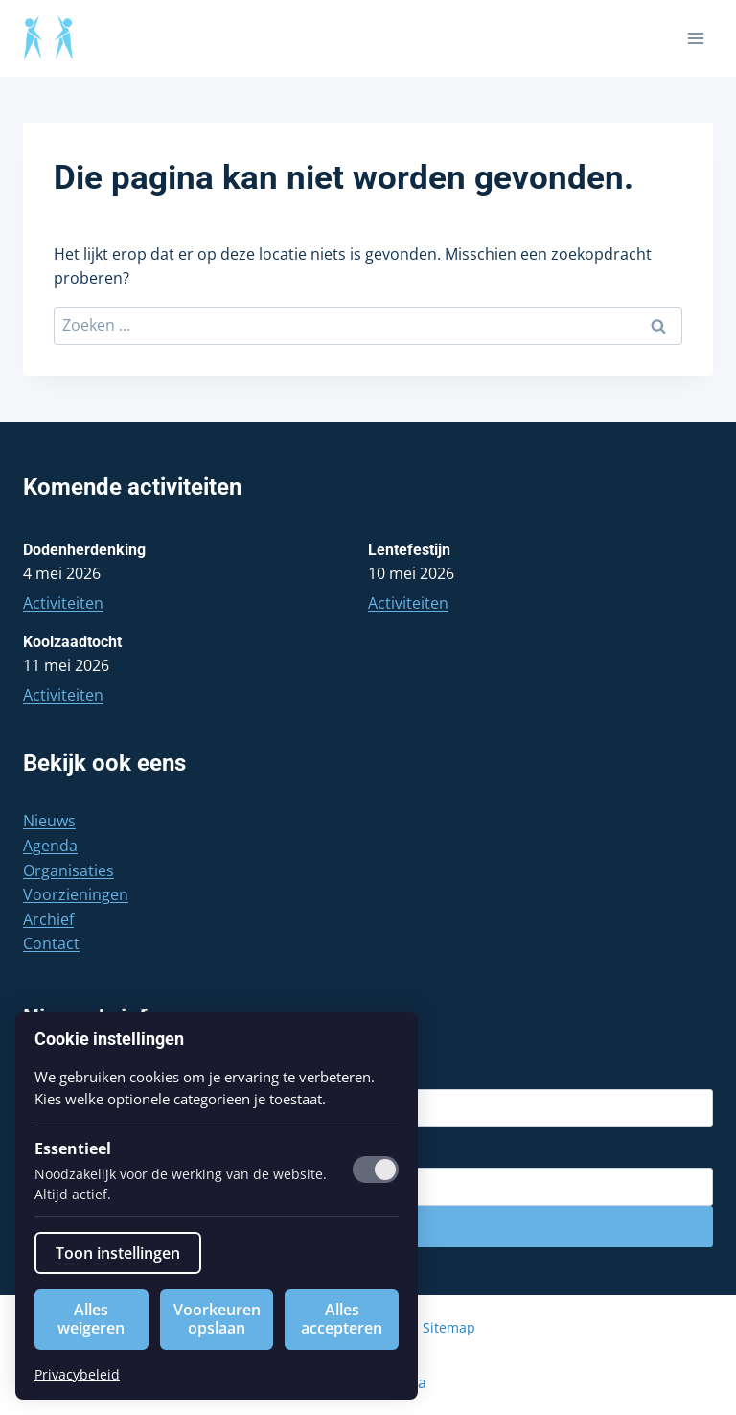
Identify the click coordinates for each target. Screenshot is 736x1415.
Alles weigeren (91, 1318)
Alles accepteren (341, 1318)
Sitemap (449, 1327)
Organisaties (68, 870)
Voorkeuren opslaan (217, 1318)
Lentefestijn (409, 550)
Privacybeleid (77, 1374)
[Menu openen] (695, 38)
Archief (48, 919)
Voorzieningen (75, 894)
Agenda (50, 845)
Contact (51, 943)
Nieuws (49, 820)
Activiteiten (63, 603)
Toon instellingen (118, 1253)
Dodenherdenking (84, 550)
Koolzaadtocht (72, 642)
